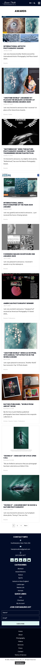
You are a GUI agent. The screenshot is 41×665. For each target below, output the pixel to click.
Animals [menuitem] (20, 590)
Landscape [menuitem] (20, 584)
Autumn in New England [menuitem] (20, 581)
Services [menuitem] (21, 645)
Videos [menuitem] (20, 641)
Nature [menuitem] (20, 575)
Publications (12, 318)
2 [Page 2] (17, 525)
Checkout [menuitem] (20, 600)
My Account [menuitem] (20, 603)
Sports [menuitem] (20, 578)
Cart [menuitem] (20, 597)
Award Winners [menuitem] (20, 572)
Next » (26, 525)
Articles (5, 421)
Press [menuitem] (20, 648)
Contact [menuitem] (20, 651)
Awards (5, 63)
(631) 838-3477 (20, 555)
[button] (12, 560)
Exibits (10, 114)
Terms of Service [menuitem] (20, 655)
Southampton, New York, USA (20, 543)
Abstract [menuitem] (20, 569)
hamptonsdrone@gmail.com (20, 549)
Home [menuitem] (20, 631)
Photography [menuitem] (20, 638)
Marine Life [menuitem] (20, 587)
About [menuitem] (20, 635)
